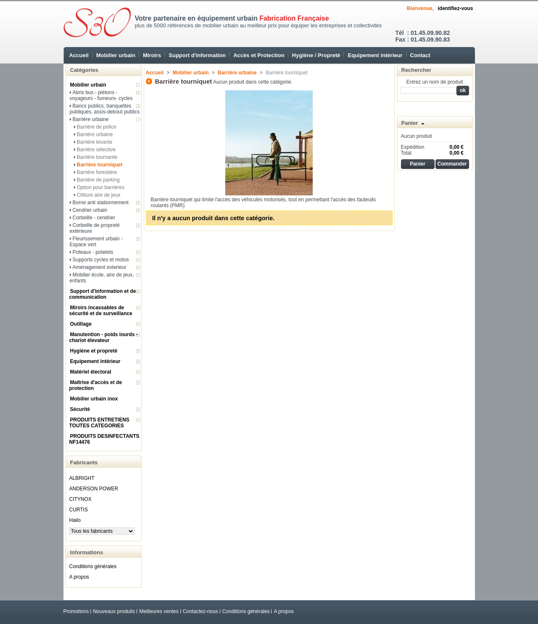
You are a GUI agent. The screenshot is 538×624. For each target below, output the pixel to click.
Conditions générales (93, 566)
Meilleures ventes (158, 611)
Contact (420, 55)
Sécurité (80, 409)
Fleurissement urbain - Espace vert (96, 241)
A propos (79, 577)
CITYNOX (80, 499)
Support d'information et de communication (102, 294)
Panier (409, 123)
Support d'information (197, 55)
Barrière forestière (97, 172)
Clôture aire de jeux (99, 195)
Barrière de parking (98, 180)
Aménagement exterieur (100, 267)
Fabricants (84, 462)
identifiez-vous (455, 8)
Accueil (79, 55)
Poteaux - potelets (93, 252)
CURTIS (78, 510)
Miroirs (152, 55)
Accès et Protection (258, 55)
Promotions (76, 611)
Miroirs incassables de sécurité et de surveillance (100, 310)
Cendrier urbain (90, 210)
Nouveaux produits (114, 611)
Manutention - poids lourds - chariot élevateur (103, 337)
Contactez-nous (200, 611)
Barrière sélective (96, 150)
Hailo (75, 520)
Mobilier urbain (115, 55)
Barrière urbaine (91, 119)
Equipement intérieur (375, 55)
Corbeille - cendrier (94, 218)
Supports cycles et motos (101, 260)
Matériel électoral (90, 372)
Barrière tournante (97, 157)
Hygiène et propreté (94, 351)
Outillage (81, 324)
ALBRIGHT (82, 478)
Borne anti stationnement (101, 202)
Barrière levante (95, 142)
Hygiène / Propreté (316, 55)
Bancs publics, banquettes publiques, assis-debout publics (105, 109)
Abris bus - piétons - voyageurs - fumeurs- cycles (101, 95)
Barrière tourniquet (100, 165)
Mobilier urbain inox (94, 399)
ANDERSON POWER (94, 489)
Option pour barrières (100, 187)
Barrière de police (96, 127)
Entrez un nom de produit (434, 82)
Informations (86, 552)
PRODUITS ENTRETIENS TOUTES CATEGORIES (99, 423)
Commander (452, 164)
